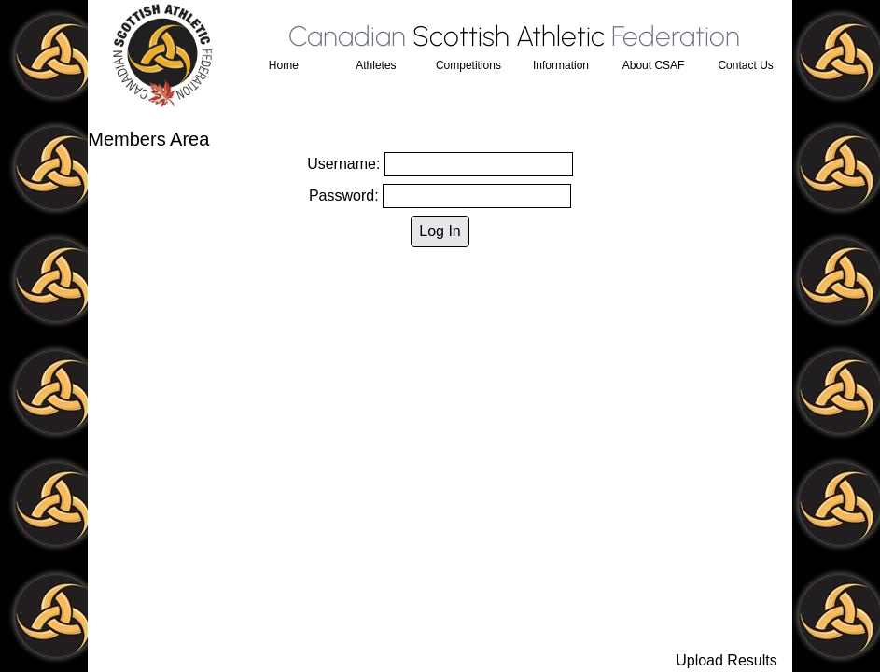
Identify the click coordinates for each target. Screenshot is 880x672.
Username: (440, 164)
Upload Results (726, 660)
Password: (440, 196)
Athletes (376, 65)
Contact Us (745, 65)
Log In (439, 231)
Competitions (468, 65)
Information (561, 65)
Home (284, 65)
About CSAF (653, 65)
